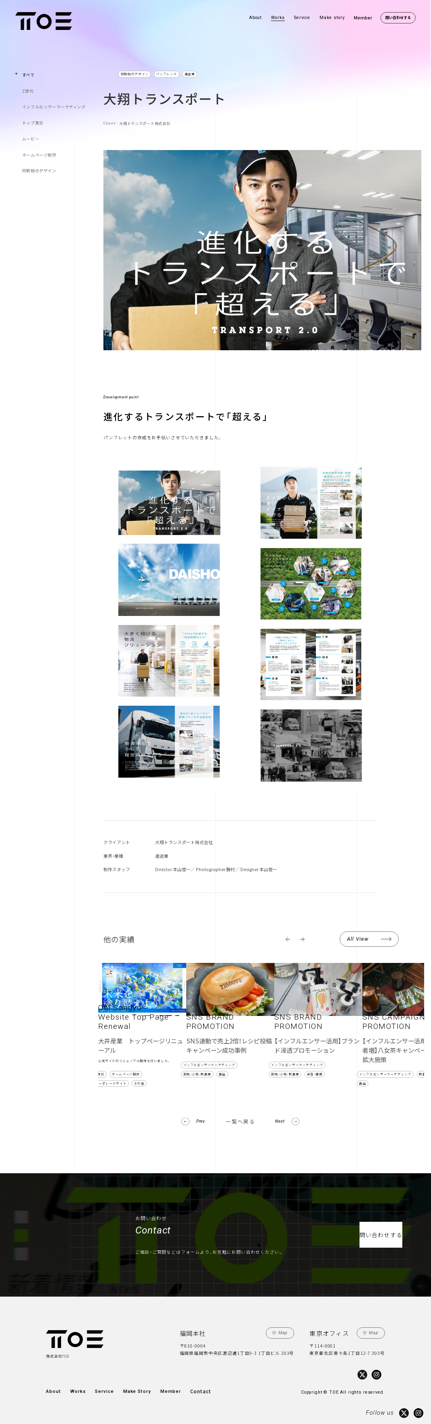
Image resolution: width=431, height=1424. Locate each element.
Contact (193, 1389)
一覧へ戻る (240, 1121)
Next (280, 1121)
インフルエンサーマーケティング (52, 99)
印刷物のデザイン (38, 151)
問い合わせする (398, 17)
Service (302, 17)
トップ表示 (33, 112)
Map (283, 1332)
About (255, 17)
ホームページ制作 (38, 138)
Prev (200, 1121)
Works (278, 17)
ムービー (31, 125)
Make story (332, 17)
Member (363, 18)
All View (357, 939)
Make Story (133, 1389)
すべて (29, 73)
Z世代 (28, 86)
